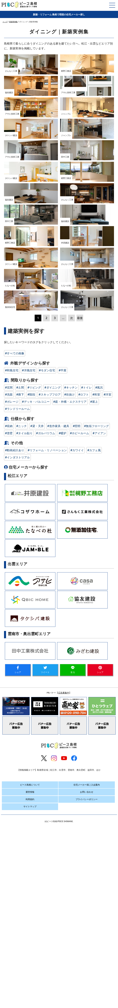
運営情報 (30, 1002)
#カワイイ (77, 661)
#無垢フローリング (96, 637)
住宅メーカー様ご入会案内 (86, 995)
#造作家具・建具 (58, 637)
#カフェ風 (94, 661)
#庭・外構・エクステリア (70, 613)
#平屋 (62, 581)
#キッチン (71, 598)
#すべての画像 (14, 564)
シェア (18, 881)
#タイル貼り (24, 644)
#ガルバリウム (45, 644)
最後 (80, 529)
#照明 (76, 637)
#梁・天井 (37, 637)
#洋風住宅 (28, 581)
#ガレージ (11, 613)
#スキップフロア (50, 605)
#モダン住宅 (47, 581)
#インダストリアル (17, 668)
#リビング (34, 598)
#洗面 (9, 605)
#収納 (9, 637)
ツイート (45, 881)
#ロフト (83, 605)
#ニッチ (21, 637)
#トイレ (86, 598)
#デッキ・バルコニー (36, 613)
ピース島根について (30, 995)
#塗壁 (9, 644)
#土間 (20, 598)
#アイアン (99, 644)
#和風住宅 (11, 581)
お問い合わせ (86, 1002)
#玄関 (9, 598)
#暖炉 (62, 644)
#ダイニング (52, 598)
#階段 (31, 605)
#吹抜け (69, 605)
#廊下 (20, 605)
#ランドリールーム (17, 620)
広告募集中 (63, 903)
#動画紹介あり (14, 661)
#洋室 (107, 605)
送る (72, 881)
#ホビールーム (79, 644)
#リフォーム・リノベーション (47, 661)
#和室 (96, 605)
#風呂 (99, 598)
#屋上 (94, 613)
